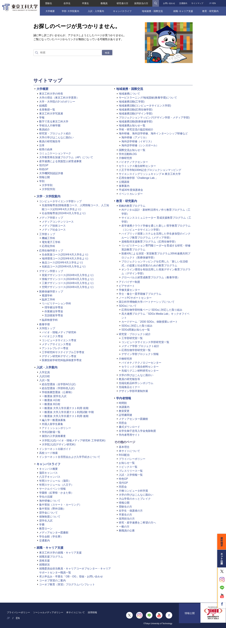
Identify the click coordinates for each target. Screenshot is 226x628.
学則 (41, 181)
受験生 (48, 3)
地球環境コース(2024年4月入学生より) (65, 258)
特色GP (43, 169)
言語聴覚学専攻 (53, 315)
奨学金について (48, 512)
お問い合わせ (169, 3)
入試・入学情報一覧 (131, 474)
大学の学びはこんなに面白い (56, 137)
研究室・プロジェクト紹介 (55, 133)
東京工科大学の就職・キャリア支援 (60, 552)
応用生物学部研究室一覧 (136, 350)
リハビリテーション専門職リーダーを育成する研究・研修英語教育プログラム (155, 247)
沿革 (41, 145)
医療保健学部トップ (51, 291)
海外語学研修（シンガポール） (140, 145)
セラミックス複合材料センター (137, 166)
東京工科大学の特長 (51, 93)
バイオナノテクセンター (133, 162)
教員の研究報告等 (49, 141)
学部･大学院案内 (70, 11)
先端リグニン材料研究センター (140, 370)
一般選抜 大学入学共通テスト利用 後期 (65, 416)
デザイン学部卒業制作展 (133, 391)
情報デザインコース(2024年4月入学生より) (67, 279)
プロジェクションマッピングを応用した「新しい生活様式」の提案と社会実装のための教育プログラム (154, 263)
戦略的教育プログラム (132, 205)
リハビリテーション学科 (56, 303)
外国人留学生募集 (52, 424)
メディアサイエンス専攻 (56, 344)
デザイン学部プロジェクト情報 (140, 354)
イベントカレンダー (131, 193)
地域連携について (129, 93)
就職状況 (44, 564)
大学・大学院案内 (48, 196)
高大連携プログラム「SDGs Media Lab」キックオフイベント (155, 315)
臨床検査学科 (50, 319)
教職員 (104, 3)
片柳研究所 (125, 158)
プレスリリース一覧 (131, 470)
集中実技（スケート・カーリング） (60, 504)
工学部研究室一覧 (132, 338)
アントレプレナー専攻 (55, 348)
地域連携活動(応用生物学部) (135, 109)
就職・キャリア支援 (50, 547)
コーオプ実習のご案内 (52, 580)
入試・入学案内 (96, 11)
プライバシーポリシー (132, 458)
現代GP (43, 165)
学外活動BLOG (128, 154)
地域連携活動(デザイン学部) (135, 113)
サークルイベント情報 (52, 488)
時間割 (123, 403)
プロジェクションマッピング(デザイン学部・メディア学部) (154, 117)
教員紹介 (44, 129)
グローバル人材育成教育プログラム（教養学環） (150, 277)
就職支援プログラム (51, 556)
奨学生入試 (45, 520)
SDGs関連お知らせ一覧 (135, 329)
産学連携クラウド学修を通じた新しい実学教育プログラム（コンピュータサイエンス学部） (155, 227)
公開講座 (124, 181)
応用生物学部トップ (51, 250)
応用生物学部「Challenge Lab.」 (138, 177)
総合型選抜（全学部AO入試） (59, 384)
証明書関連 (125, 415)
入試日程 (44, 376)
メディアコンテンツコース (58, 221)
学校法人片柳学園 (49, 125)
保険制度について (49, 516)
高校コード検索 (48, 453)
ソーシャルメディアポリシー (48, 612)
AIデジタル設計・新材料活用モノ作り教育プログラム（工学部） (155, 211)
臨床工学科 (48, 299)
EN (214, 3)
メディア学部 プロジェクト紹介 (140, 346)
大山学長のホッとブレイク (135, 498)
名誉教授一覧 (47, 109)
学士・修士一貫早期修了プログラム (140, 293)
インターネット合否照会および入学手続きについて (69, 456)
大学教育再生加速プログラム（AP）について (66, 157)
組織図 (43, 105)
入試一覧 (44, 380)
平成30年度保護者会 (131, 189)
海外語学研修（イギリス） (137, 141)
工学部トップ (47, 234)
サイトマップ (197, 3)
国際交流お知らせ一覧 (132, 150)
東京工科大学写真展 (51, 113)
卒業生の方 (125, 514)
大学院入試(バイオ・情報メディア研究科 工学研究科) (73, 440)
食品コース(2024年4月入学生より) (62, 262)
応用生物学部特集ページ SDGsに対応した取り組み (151, 309)
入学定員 (44, 372)
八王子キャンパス (49, 476)
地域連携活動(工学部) (132, 101)
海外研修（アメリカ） (134, 137)
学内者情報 (123, 398)
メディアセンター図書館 (53, 532)
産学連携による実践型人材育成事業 (60, 161)
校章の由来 (45, 149)
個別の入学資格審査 (54, 436)
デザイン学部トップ (51, 271)
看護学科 (47, 295)
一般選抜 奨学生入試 (54, 396)
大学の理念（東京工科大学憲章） (59, 97)
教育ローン (45, 528)
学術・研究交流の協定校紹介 (136, 129)
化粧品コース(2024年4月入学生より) (63, 266)
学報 (41, 117)
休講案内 (124, 407)
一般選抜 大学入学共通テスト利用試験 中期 (68, 412)
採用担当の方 (141, 3)
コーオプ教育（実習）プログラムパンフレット (67, 584)
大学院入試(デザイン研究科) (58, 444)
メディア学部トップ (51, 217)
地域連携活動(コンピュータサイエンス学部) (145, 105)
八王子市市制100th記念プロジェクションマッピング (150, 170)
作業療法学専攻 (53, 311)
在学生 (67, 3)
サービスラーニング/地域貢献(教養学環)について (148, 97)
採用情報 (92, 612)
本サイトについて (129, 451)
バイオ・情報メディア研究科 (59, 332)
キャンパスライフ (122, 11)
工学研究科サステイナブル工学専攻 (63, 352)
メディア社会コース (54, 229)
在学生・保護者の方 (131, 510)
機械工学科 (48, 238)
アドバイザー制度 (129, 281)
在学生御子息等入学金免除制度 (137, 430)
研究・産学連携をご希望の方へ (137, 522)
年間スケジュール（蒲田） (55, 480)
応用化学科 (48, 246)
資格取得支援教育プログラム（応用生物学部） (149, 241)
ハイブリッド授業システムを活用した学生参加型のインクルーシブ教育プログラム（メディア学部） (155, 235)
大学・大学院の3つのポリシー (57, 101)
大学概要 (50, 11)
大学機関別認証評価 (51, 173)
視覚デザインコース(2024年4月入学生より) (67, 275)
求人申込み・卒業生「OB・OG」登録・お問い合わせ (71, 576)
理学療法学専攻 (53, 307)
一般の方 (124, 526)
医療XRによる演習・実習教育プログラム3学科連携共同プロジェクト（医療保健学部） (155, 255)
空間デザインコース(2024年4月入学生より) (67, 287)
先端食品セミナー (129, 387)
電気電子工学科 (51, 242)
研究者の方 (122, 3)
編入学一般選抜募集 (54, 420)
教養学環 (44, 324)
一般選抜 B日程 (51, 404)
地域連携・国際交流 (152, 11)
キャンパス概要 (48, 468)
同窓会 (123, 422)
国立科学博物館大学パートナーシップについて (147, 301)
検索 (107, 52)
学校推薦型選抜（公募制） (58, 392)
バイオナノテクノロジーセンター (141, 362)
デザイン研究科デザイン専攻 (59, 356)
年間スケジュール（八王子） (56, 484)
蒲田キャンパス (48, 472)
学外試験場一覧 (51, 432)
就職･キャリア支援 (183, 11)
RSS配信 (124, 455)
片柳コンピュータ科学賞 (133, 490)
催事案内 (124, 185)
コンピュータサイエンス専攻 (59, 340)
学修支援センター (129, 289)
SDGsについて (128, 305)
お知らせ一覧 (127, 462)
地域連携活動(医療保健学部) (135, 121)
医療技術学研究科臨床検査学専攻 (62, 360)
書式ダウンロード (129, 426)
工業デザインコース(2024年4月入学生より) (67, 283)
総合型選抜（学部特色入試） (59, 388)
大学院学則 (48, 189)
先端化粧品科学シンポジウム (136, 383)
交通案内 (183, 3)
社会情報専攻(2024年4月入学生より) (63, 213)
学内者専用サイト (129, 434)
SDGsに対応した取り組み (136, 325)
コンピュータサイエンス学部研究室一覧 (145, 342)
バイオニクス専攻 (52, 336)
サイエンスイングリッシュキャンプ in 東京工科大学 (150, 174)
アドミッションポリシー (56, 428)
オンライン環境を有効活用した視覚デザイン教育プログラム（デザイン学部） (155, 271)
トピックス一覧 (128, 466)
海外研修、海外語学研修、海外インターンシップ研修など (153, 133)
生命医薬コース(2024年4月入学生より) (65, 254)
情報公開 (44, 177)
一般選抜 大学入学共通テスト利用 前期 (65, 408)
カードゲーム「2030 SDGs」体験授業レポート (149, 321)
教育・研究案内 (210, 11)
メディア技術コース (54, 225)
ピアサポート (127, 285)
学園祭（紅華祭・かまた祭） (56, 492)
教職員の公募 (127, 530)
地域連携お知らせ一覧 (132, 125)
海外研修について (49, 500)
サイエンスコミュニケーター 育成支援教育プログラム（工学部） (156, 219)
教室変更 (124, 411)
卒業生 (85, 3)
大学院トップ (47, 328)
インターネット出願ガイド (55, 449)
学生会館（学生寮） (51, 536)
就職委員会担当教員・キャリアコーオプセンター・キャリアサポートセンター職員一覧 (75, 570)
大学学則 (47, 185)
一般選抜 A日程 (51, 400)
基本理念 (124, 447)
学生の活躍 (45, 496)
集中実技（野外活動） (52, 508)
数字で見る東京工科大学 (53, 121)
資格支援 (44, 560)
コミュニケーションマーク (55, 153)
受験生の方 (125, 506)
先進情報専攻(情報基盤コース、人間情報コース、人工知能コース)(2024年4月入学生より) (75, 207)
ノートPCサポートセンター (135, 297)
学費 (41, 524)
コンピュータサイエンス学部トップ (60, 201)
